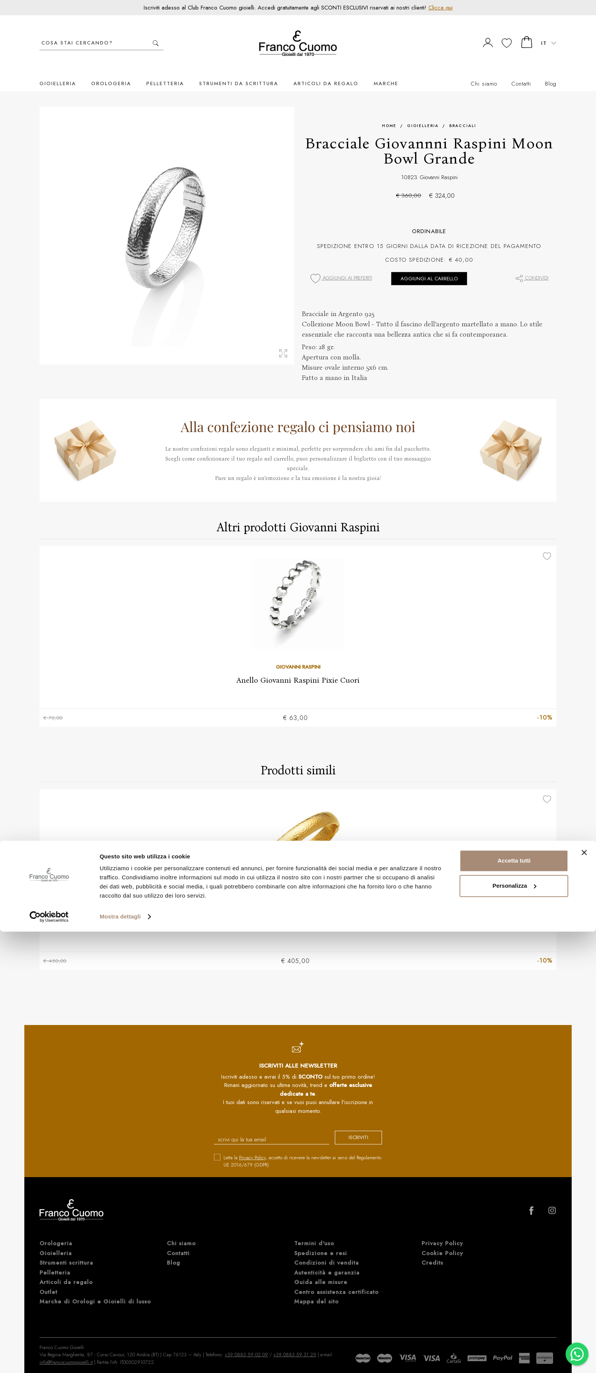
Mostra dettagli (120, 1358)
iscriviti (352, 1128)
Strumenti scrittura (66, 1253)
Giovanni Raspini (439, 166)
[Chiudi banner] (584, 1294)
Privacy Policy (252, 1147)
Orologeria (111, 72)
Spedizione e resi (320, 1243)
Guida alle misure (320, 1272)
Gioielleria (58, 72)
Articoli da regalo (325, 72)
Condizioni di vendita (326, 1253)
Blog (550, 72)
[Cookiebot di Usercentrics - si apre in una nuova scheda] (49, 1358)
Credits (432, 1253)
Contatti (521, 72)
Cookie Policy (442, 1243)
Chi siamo (484, 72)
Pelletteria (165, 72)
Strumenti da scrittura (238, 72)
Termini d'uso (314, 1233)
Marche (386, 72)
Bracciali (462, 114)
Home (389, 114)
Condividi (531, 266)
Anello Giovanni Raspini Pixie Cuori (298, 668)
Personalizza (514, 1327)
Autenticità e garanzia (327, 1263)
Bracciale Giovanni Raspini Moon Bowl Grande (298, 912)
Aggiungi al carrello (429, 267)
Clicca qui (440, 7)
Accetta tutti (514, 1302)
